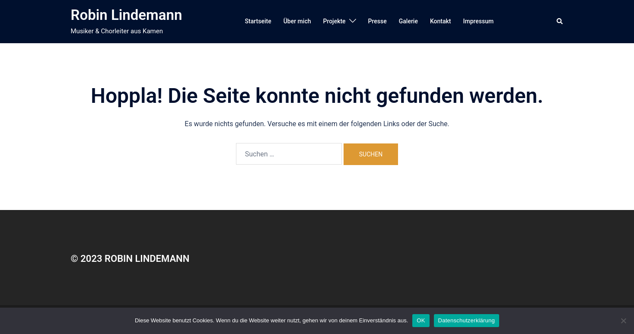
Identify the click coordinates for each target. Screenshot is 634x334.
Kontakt (440, 21)
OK (421, 320)
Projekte (334, 21)
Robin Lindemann (126, 14)
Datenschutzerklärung (466, 320)
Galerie (408, 21)
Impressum (478, 21)
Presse (377, 21)
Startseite (258, 21)
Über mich (297, 21)
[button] (560, 21)
